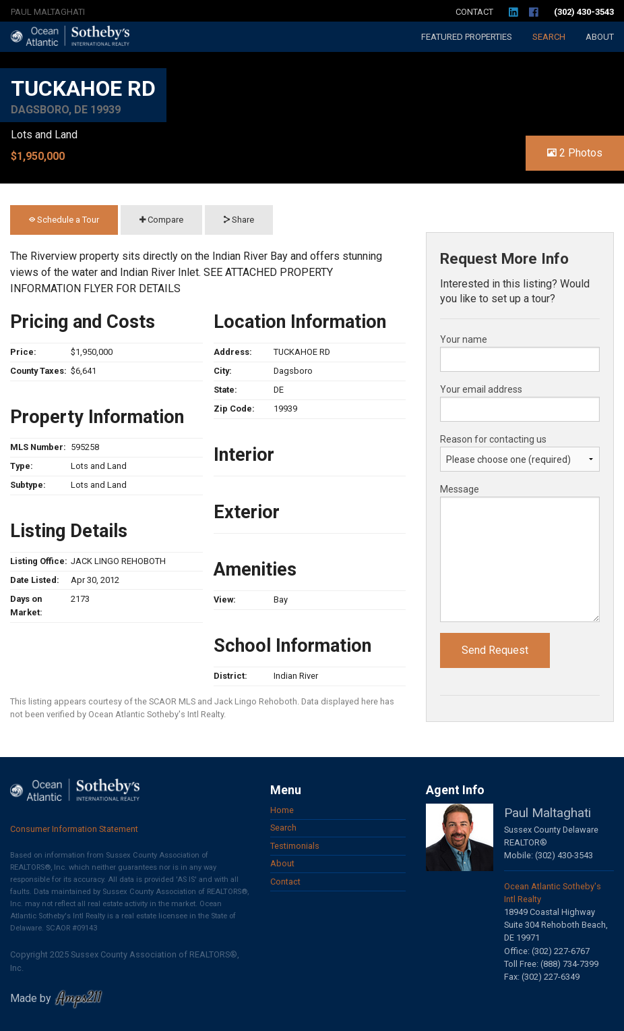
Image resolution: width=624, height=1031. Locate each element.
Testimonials (294, 846)
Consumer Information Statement (74, 829)
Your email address (481, 389)
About (600, 37)
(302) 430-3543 (584, 12)
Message (459, 489)
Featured (466, 37)
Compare (161, 220)
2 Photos (574, 152)
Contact (474, 12)
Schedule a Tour (64, 220)
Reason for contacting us (493, 439)
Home (282, 810)
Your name (463, 339)
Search (548, 37)
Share (239, 220)
